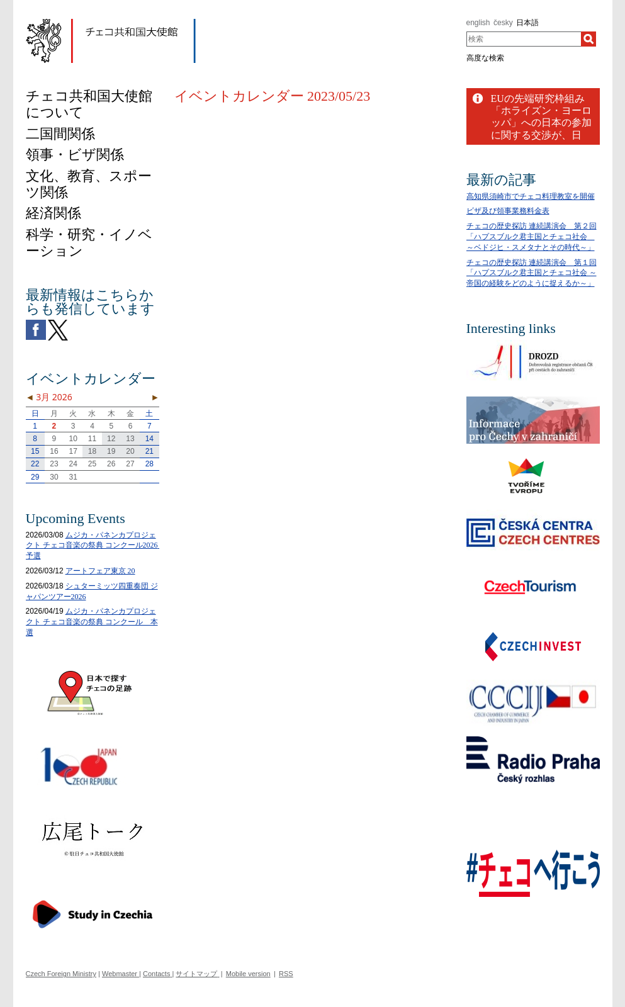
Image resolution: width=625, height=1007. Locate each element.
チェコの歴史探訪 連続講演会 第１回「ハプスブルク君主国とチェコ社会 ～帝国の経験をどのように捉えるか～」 (531, 273)
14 (149, 438)
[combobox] (524, 39)
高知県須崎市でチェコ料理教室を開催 (530, 196)
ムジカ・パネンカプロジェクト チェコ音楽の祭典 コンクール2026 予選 (96, 546)
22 (35, 463)
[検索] (588, 39)
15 (35, 451)
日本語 (527, 22)
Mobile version (248, 973)
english (478, 22)
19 (111, 451)
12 (111, 438)
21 (149, 451)
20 (130, 451)
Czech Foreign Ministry (61, 973)
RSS (286, 973)
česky (503, 22)
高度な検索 (485, 58)
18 (92, 451)
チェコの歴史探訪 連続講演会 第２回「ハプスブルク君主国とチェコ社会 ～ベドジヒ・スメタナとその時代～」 (531, 237)
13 (130, 438)
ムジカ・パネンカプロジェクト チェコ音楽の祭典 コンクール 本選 (92, 622)
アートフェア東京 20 (100, 570)
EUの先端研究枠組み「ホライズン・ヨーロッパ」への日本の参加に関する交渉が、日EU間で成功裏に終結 (541, 122)
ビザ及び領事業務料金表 (507, 210)
